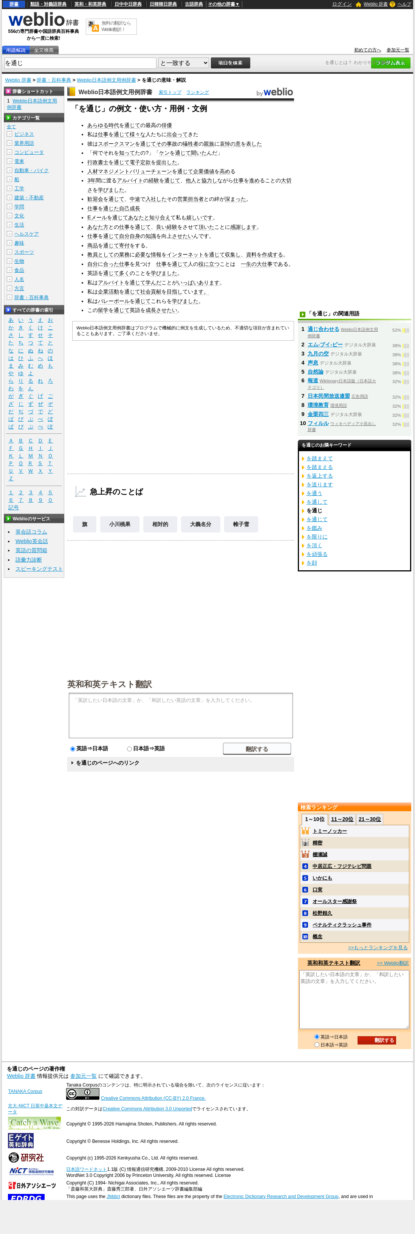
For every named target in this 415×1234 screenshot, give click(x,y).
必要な (143, 254)
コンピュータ (29, 152)
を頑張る (317, 554)
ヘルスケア (26, 234)
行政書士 (97, 162)
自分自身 (129, 236)
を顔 (312, 563)
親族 (209, 144)
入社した (156, 199)
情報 (156, 254)
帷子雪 (241, 524)
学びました (111, 190)
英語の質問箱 (31, 550)
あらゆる (97, 125)
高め (225, 171)
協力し (209, 180)
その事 (164, 144)
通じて (132, 125)
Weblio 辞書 (376, 4)
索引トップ (170, 92)
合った (111, 264)
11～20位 (342, 819)
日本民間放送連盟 (329, 396)
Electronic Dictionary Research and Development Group (280, 1196)
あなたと (138, 217)
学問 (19, 207)
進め (254, 180)
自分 (92, 264)
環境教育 (318, 405)
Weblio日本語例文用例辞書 (106, 80)
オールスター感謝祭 (335, 901)
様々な (138, 134)
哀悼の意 (230, 144)
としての (108, 254)
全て (11, 126)
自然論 (316, 372)
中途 (135, 199)
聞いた (199, 153)
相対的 (160, 524)
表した (254, 144)
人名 (19, 279)
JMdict (113, 1196)
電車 (19, 161)
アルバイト (130, 180)
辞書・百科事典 (54, 80)
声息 (313, 363)
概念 (317, 936)
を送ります (320, 484)
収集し (233, 254)
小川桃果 (119, 524)
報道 (313, 380)
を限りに (317, 537)
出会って (177, 134)
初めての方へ (367, 50)
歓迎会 (95, 199)
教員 (92, 254)
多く (124, 273)
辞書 (14, 4)
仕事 (103, 134)
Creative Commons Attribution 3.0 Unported (147, 1108)
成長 (151, 310)
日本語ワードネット (86, 1169)
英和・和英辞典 (90, 4)
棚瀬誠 (320, 854)
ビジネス (24, 134)
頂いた (206, 227)
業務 (124, 254)
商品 (92, 245)
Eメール (97, 217)
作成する (272, 254)
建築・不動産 (29, 197)
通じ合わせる (323, 329)
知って (127, 153)
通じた (111, 208)
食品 (19, 270)
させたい (182, 236)
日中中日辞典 (128, 4)
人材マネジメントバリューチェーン (129, 171)
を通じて (317, 519)
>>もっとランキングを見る (378, 947)
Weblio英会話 (31, 541)
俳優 (166, 125)
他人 (191, 180)
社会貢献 (150, 292)
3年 (91, 180)
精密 (317, 843)
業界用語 (24, 143)
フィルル (318, 423)
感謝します (243, 227)
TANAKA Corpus (25, 1091)
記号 (13, 507)
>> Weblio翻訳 (393, 963)
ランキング (197, 92)
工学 (19, 188)
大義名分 (200, 524)
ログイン (342, 4)
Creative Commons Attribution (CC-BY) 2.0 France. (153, 1098)
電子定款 (140, 162)
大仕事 (265, 264)
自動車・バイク (31, 170)
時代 (113, 125)
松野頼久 (322, 913)
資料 (251, 254)
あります (209, 282)
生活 (19, 225)
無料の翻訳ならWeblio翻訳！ (116, 26)
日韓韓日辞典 (163, 4)
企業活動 (108, 292)
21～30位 (370, 819)
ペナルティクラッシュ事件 (342, 925)
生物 (19, 261)
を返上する (320, 476)
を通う (314, 493)
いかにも (322, 878)
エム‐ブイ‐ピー (325, 344)
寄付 (124, 245)
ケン (164, 153)
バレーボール (114, 301)
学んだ (153, 282)
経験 (154, 180)
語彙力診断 (28, 560)
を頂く (314, 545)
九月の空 (318, 354)
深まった (235, 199)
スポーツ (24, 252)
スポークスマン (116, 144)
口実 (317, 890)
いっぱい (187, 282)
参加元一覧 (398, 50)
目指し (175, 292)
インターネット (185, 254)
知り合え (159, 217)
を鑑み (314, 528)
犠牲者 (190, 144)
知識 (151, 236)
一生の (249, 264)
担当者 (196, 199)
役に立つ (209, 264)
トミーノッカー (330, 831)
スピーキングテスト (39, 569)
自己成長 (129, 208)
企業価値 (203, 171)
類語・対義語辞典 (48, 4)
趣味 (19, 243)
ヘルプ (404, 4)
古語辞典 (194, 4)
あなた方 (97, 227)
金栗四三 (318, 414)
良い (161, 227)
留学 (103, 310)
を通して (317, 502)
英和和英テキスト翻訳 (109, 683)
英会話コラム (31, 532)
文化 (19, 216)
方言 (19, 288)
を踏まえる (320, 467)
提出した (166, 162)
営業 (182, 199)
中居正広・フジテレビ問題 (342, 866)
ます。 (201, 292)
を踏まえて (320, 458)
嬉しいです (199, 217)
